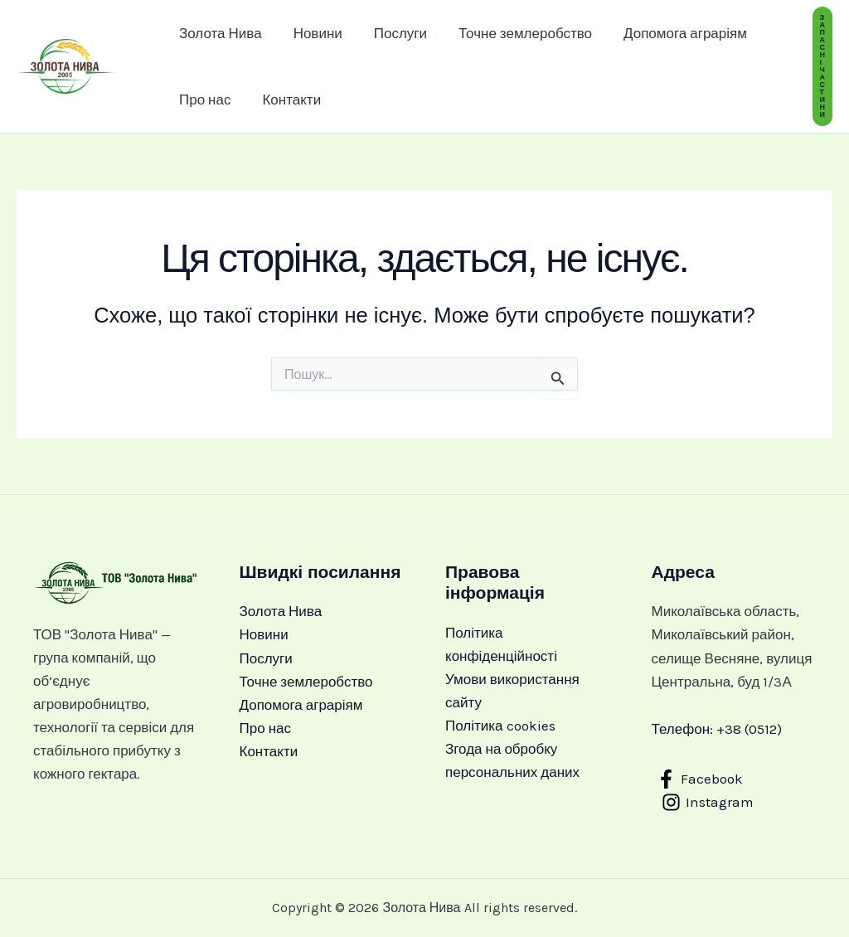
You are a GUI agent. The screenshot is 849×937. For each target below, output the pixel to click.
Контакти (286, 99)
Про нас (203, 99)
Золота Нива (218, 33)
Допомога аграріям (670, 33)
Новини (313, 33)
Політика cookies (500, 725)
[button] (823, 66)
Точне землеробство (513, 33)
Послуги (392, 33)
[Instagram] (708, 802)
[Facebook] (701, 779)
